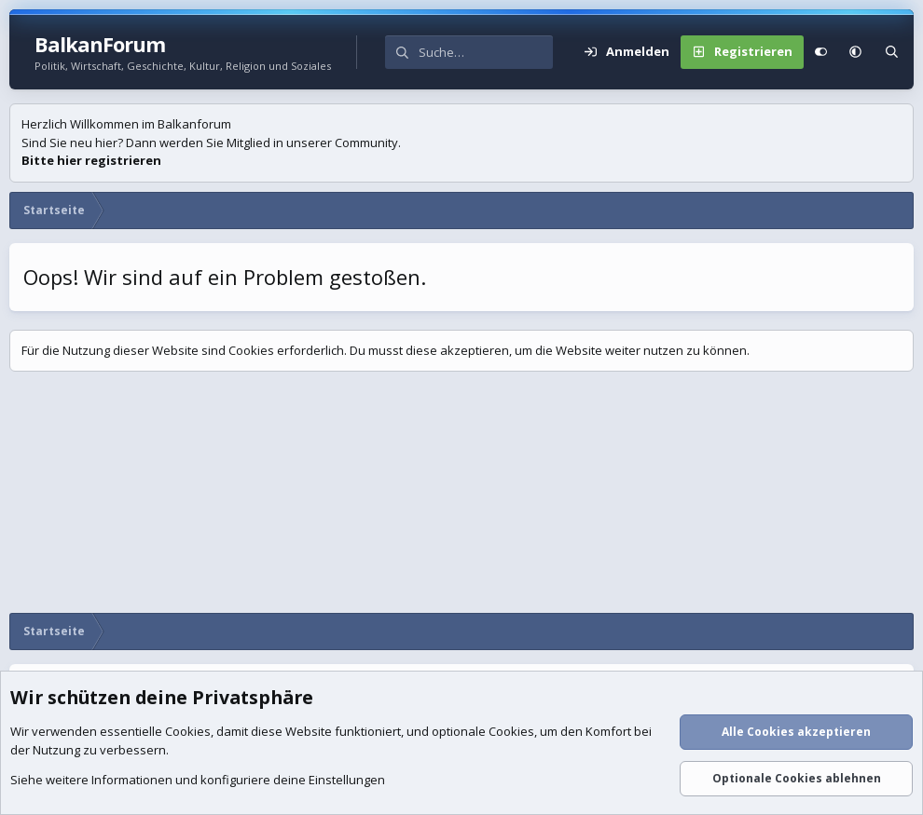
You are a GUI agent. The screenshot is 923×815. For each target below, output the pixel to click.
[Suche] (486, 52)
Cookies (188, 732)
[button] (855, 52)
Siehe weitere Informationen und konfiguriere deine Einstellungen (197, 780)
